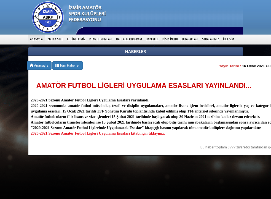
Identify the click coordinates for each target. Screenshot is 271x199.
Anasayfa (39, 65)
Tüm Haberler (67, 65)
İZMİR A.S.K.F (55, 39)
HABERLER (152, 39)
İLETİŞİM (228, 39)
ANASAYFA (37, 38)
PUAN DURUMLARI (100, 39)
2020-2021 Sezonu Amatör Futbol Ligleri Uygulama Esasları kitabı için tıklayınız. (98, 133)
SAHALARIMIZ (210, 39)
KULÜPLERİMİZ (76, 39)
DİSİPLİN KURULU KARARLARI (180, 39)
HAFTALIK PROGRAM (129, 39)
